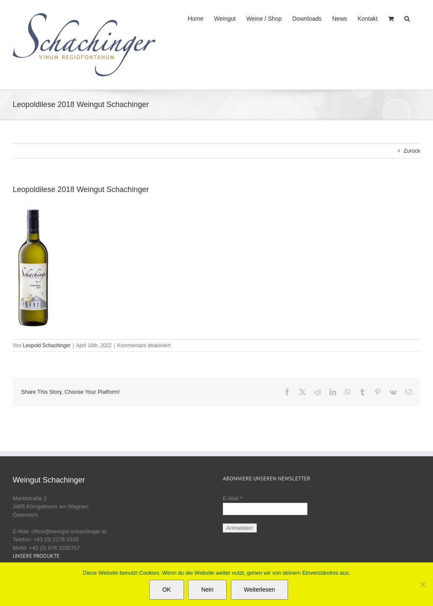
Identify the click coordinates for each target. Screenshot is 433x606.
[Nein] (422, 584)
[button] (407, 18)
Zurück (411, 151)
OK (166, 589)
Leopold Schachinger (47, 345)
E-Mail (232, 498)
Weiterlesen (259, 589)
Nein (207, 589)
